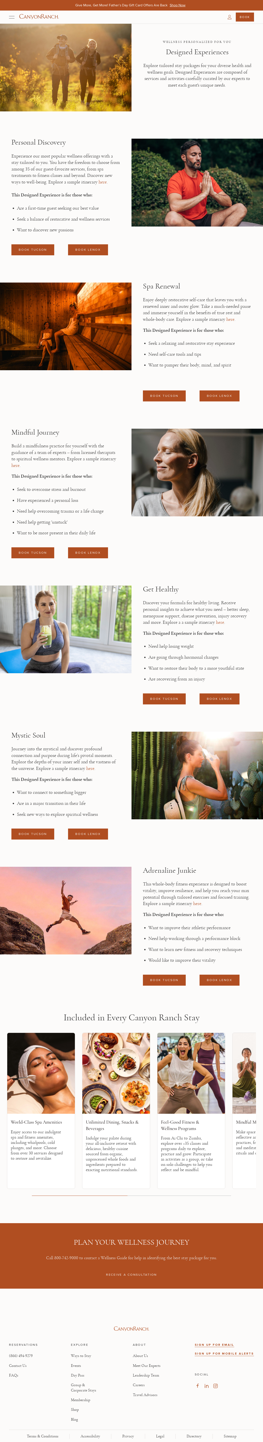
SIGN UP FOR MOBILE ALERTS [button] (224, 1353)
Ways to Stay (81, 1356)
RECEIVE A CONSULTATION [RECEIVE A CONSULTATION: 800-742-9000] (131, 1274)
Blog (74, 1420)
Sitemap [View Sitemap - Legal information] (230, 1436)
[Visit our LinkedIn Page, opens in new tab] (206, 1386)
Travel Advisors (145, 1395)
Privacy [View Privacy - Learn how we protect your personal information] (128, 1436)
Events (76, 1366)
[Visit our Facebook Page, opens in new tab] (197, 1386)
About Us (140, 1356)
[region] (131, 1114)
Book (245, 17)
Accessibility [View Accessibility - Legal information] (90, 1436)
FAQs (13, 1375)
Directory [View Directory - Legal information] (194, 1436)
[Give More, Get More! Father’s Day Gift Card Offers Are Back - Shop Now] (178, 5)
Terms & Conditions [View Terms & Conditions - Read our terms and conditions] (42, 1436)
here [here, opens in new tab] (103, 182)
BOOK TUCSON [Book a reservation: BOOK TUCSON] (33, 249)
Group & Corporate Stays (83, 1387)
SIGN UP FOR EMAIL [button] (214, 1345)
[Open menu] (12, 17)
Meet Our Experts (146, 1366)
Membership (80, 1400)
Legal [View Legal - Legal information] (160, 1436)
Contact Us (18, 1366)
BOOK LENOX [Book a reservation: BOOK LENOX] (88, 249)
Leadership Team (146, 1375)
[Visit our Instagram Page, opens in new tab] (215, 1386)
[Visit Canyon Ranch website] (131, 1328)
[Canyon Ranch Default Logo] (39, 17)
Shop (75, 1410)
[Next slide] (252, 1095)
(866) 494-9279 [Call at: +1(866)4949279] (21, 1356)
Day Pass (77, 1375)
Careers (139, 1385)
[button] (229, 17)
